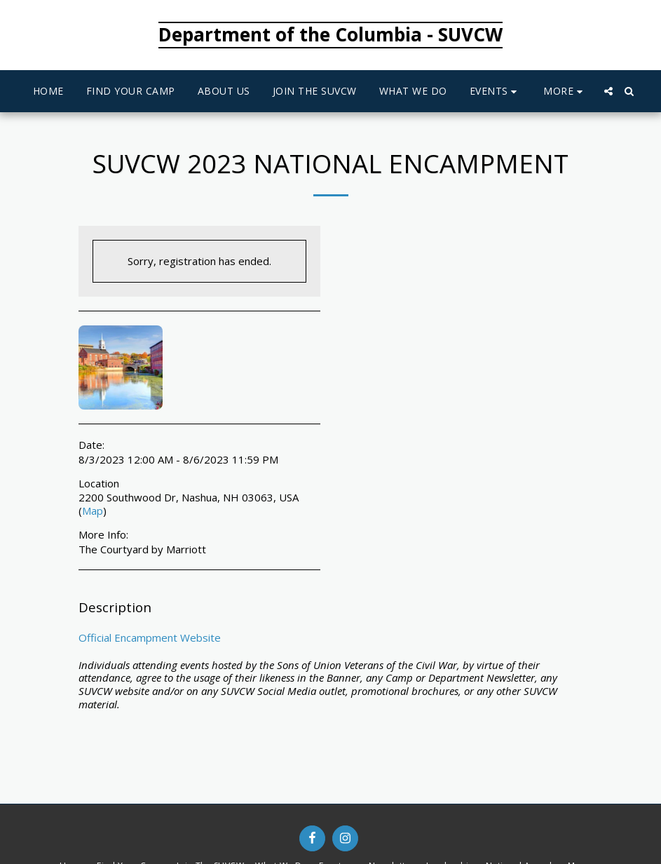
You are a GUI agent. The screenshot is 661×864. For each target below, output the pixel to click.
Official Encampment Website (150, 637)
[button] (495, 91)
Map (92, 511)
